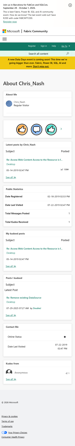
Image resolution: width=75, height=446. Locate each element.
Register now (10, 21)
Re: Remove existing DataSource (23, 297)
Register (32, 45)
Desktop (10, 164)
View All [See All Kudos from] (11, 379)
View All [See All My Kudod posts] (11, 266)
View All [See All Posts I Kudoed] (11, 315)
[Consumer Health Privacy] (38, 437)
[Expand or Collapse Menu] (4, 39)
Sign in (44, 45)
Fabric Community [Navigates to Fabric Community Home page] (36, 31)
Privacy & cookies (10, 416)
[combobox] (49, 54)
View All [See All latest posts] (11, 177)
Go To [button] (64, 46)
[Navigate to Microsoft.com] (11, 31)
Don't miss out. (41, 66)
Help (54, 45)
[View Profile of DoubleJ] (37, 308)
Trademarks (7, 426)
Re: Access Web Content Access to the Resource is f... (34, 159)
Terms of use (8, 421)
